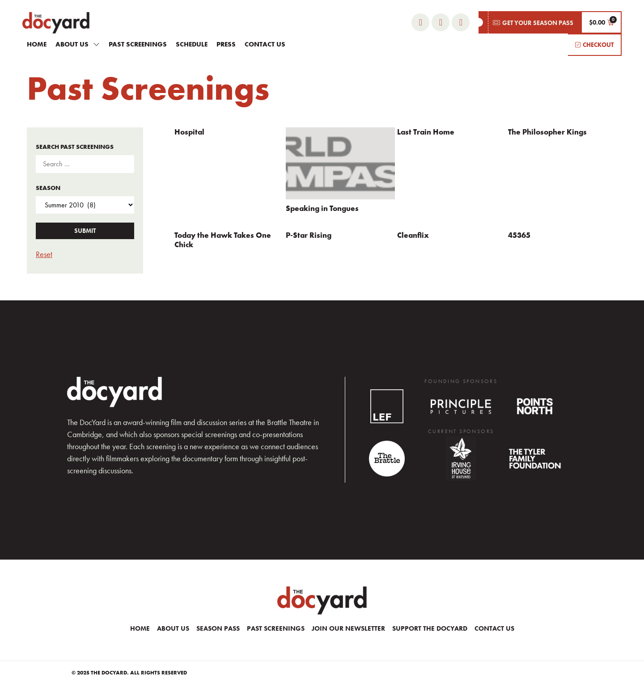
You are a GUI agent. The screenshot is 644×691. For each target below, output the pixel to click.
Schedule (192, 44)
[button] (530, 22)
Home (37, 44)
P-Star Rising (308, 235)
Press (226, 44)
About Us (77, 44)
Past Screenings (138, 44)
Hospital (189, 132)
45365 (519, 235)
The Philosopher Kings (547, 132)
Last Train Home (425, 132)
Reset (44, 254)
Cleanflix (413, 235)
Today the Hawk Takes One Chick (222, 239)
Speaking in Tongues (322, 208)
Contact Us (265, 44)
